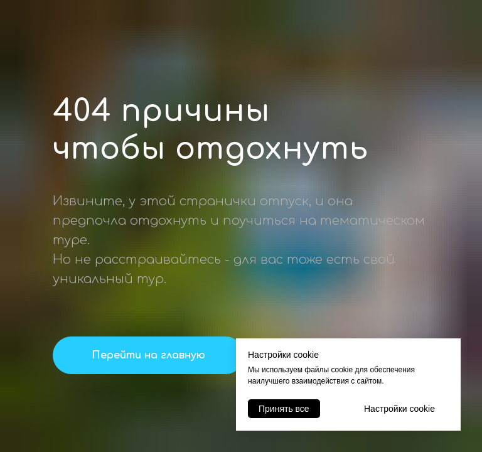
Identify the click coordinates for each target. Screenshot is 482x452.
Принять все (284, 409)
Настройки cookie (399, 409)
